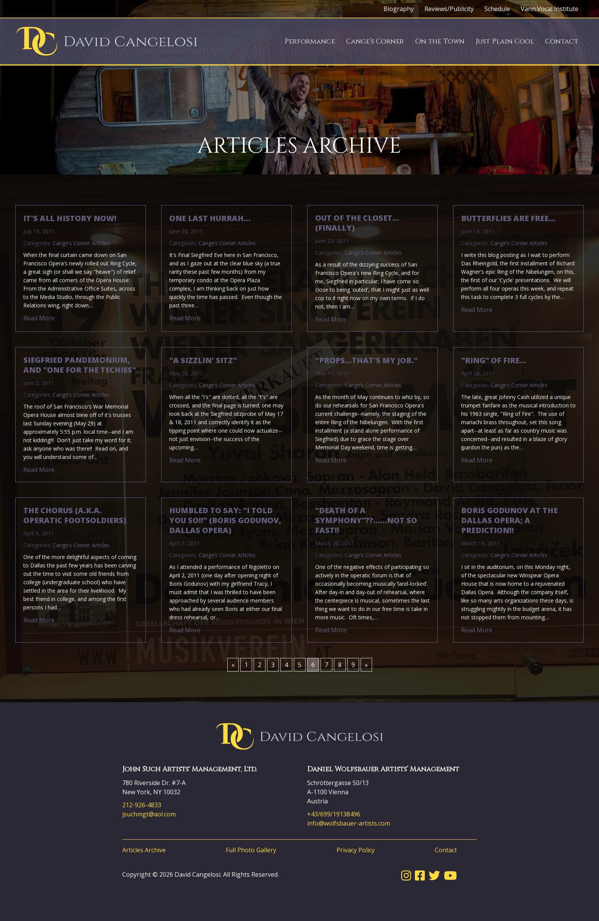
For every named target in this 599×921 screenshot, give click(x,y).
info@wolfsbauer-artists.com (348, 823)
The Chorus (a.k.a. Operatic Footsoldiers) (74, 515)
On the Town (440, 41)
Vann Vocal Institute (549, 9)
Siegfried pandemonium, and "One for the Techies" (79, 365)
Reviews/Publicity (449, 9)
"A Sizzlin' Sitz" (203, 360)
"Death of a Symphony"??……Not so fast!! (366, 520)
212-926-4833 (141, 805)
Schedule (497, 9)
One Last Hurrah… (210, 218)
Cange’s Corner (375, 41)
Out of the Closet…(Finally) (357, 223)
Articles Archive (144, 850)
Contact (561, 41)
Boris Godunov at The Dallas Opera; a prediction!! (509, 520)
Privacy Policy (356, 850)
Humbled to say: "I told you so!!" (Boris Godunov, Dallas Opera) (225, 520)
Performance (310, 41)
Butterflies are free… (508, 218)
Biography (399, 9)
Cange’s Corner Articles (81, 243)
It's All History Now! (70, 218)
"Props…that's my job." (366, 360)
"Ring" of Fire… (493, 360)
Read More (39, 318)
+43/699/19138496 (333, 814)
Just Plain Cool (505, 41)
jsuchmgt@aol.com (149, 814)
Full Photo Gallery (251, 850)
